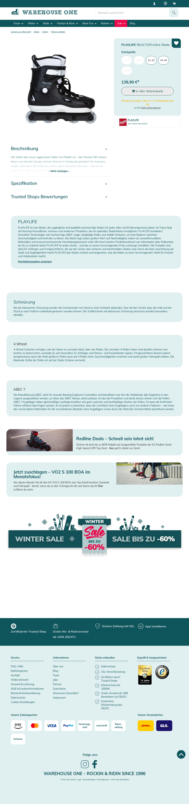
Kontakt (15, 675)
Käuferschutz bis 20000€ (106, 3)
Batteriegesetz (19, 670)
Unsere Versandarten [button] (150, 715)
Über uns (58, 666)
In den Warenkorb (147, 91)
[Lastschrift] (102, 725)
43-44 (163, 60)
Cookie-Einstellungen (23, 702)
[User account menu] (155, 3)
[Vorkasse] (18, 739)
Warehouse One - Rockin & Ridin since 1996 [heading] (95, 773)
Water (33, 23)
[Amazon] (18, 725)
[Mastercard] (35, 725)
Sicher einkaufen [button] (105, 657)
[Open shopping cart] (174, 3)
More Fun (89, 23)
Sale (121, 23)
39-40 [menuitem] (139, 60)
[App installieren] (152, 626)
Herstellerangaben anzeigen (35, 261)
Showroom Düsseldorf (66, 693)
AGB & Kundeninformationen (27, 688)
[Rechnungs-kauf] (85, 725)
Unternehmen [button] (61, 657)
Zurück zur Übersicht (21, 31)
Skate (47, 23)
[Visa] (51, 725)
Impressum (59, 697)
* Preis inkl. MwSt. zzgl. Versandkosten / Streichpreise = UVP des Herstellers (94, 779)
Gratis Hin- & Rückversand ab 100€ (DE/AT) (36, 3)
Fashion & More (67, 23)
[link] (84, 767)
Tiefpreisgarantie (76, 3)
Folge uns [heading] (90, 755)
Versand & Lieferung (22, 684)
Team (56, 675)
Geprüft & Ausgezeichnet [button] (151, 657)
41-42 (151, 60)
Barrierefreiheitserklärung (25, 693)
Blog (132, 23)
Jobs (55, 679)
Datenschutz (18, 697)
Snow (18, 23)
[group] (31, 628)
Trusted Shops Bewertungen (39, 196)
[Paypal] (68, 725)
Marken (107, 23)
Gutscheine (59, 688)
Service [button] (15, 657)
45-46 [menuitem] (126, 70)
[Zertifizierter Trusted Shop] (145, 676)
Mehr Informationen (151, 107)
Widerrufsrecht (19, 679)
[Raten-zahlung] (118, 725)
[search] (132, 12)
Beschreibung (24, 148)
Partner (57, 684)
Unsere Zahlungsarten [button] (24, 715)
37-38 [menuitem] (126, 60)
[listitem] (111, 667)
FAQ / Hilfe (17, 666)
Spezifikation (24, 183)
